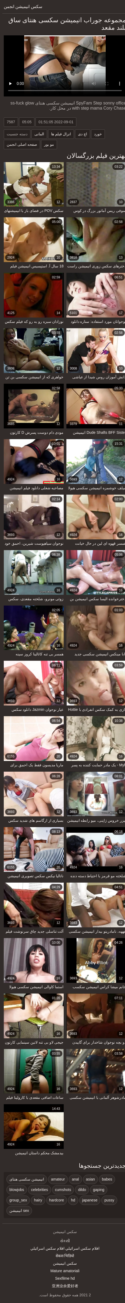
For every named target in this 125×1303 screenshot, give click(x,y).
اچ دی (80, 134)
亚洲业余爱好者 (62, 1286)
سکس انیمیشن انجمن (20, 6)
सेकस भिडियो (62, 1256)
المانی (37, 134)
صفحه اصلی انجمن (19, 144)
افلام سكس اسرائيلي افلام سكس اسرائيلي (62, 1248)
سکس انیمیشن (62, 1263)
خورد (95, 134)
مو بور (47, 144)
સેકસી (62, 1241)
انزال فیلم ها (59, 134)
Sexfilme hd (62, 1278)
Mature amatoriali (62, 1271)
